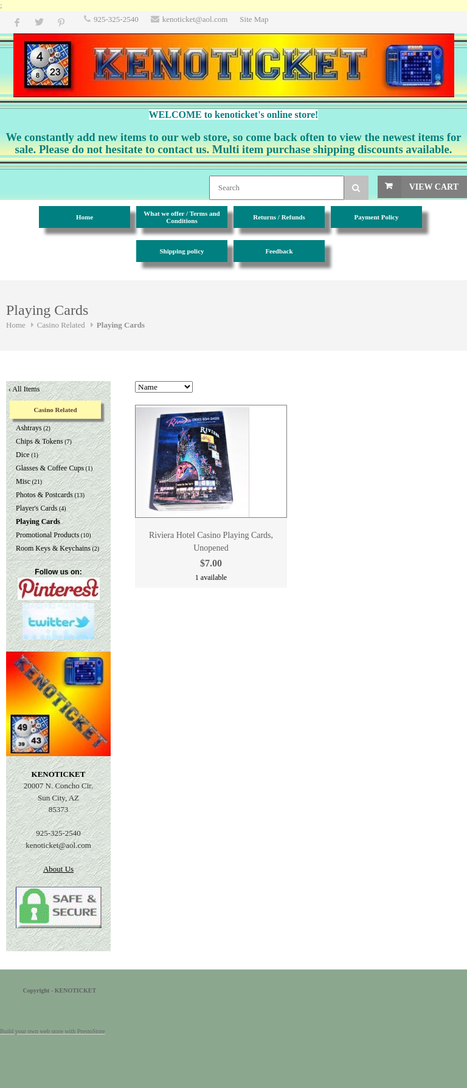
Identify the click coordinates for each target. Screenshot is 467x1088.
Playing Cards (121, 324)
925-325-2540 (116, 19)
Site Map (254, 19)
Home (16, 324)
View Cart (433, 186)
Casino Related (61, 324)
